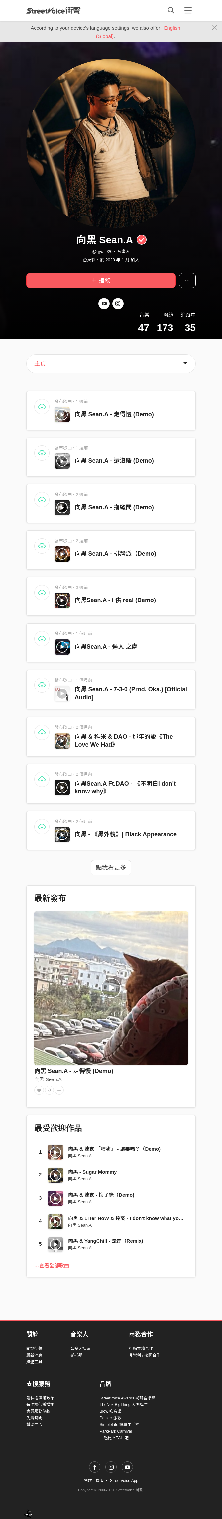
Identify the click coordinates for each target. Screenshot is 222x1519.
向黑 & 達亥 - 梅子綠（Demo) (101, 1195)
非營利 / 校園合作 (144, 1355)
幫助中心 (34, 1424)
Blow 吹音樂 (110, 1411)
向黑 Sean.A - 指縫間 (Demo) (114, 507)
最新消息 (34, 1355)
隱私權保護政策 (40, 1398)
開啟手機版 (94, 1481)
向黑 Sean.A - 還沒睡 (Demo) (114, 460)
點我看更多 (111, 867)
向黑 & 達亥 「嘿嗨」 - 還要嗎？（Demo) (114, 1149)
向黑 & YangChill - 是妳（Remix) (105, 1241)
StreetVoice (53, 10)
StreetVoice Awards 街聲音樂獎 (127, 1398)
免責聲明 (34, 1418)
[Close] (214, 28)
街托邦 (76, 1355)
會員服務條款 (38, 1411)
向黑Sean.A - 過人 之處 (106, 646)
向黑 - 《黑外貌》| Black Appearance (126, 834)
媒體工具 (34, 1362)
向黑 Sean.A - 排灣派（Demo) (115, 553)
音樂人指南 (80, 1348)
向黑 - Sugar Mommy (92, 1172)
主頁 (40, 363)
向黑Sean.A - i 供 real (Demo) (115, 600)
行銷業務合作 (141, 1348)
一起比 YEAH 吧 (114, 1438)
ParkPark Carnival (116, 1431)
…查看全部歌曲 (51, 1265)
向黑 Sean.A (48, 1079)
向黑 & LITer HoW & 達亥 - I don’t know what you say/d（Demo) (142, 1218)
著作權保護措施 (40, 1404)
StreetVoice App (124, 1481)
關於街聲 (34, 1348)
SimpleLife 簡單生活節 (119, 1424)
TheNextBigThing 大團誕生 (124, 1404)
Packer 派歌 (110, 1418)
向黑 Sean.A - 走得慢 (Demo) (114, 414)
